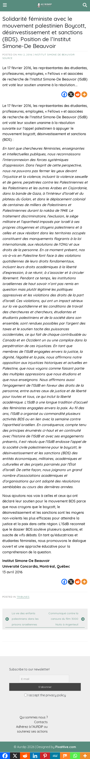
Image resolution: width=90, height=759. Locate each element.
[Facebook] (64, 94)
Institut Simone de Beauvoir (55, 54)
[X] (71, 94)
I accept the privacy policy (45, 695)
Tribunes (23, 596)
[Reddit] (78, 94)
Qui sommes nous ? (34, 717)
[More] (84, 94)
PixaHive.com (65, 747)
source (7, 58)
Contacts (41, 722)
